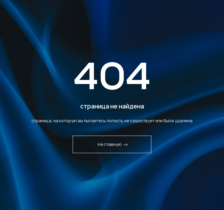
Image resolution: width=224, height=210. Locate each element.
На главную (113, 144)
